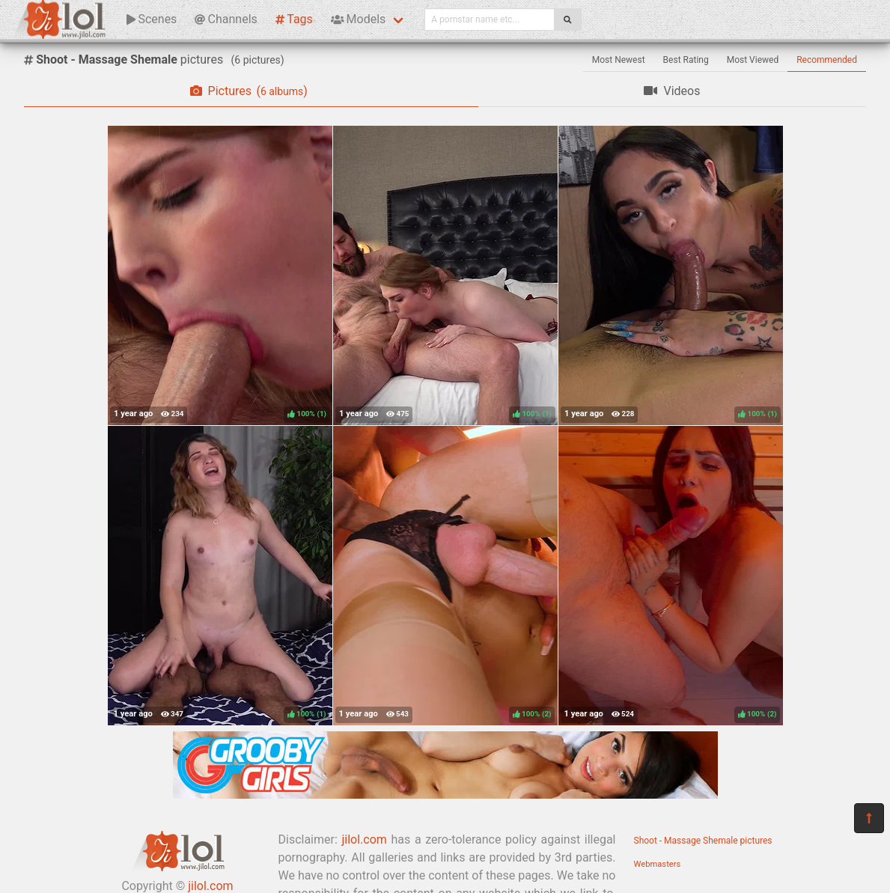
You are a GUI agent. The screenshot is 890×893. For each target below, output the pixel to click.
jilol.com (363, 839)
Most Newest (618, 60)
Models (358, 19)
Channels (226, 19)
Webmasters (657, 864)
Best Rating (686, 60)
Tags (294, 19)
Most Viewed (753, 60)
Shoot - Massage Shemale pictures (703, 840)
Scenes (152, 19)
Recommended (826, 60)
